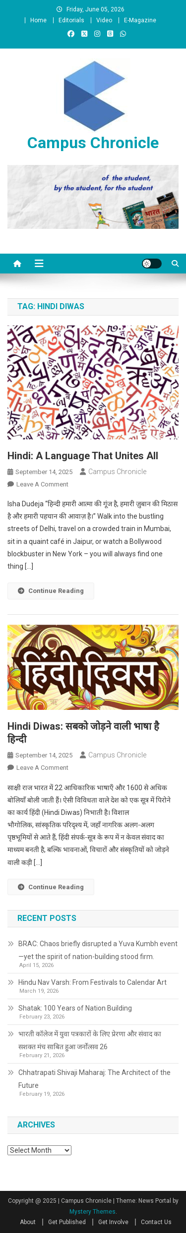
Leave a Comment (42, 484)
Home (38, 20)
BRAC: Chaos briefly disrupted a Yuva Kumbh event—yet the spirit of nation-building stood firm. (98, 950)
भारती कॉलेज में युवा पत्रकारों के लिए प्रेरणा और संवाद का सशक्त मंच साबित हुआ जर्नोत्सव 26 (89, 1040)
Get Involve (113, 1222)
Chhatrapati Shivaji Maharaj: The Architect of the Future (94, 1079)
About (28, 1222)
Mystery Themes (92, 1211)
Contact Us (156, 1222)
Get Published (67, 1222)
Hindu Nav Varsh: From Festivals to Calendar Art (92, 982)
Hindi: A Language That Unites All (82, 456)
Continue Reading (51, 590)
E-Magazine (140, 20)
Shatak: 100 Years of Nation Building (75, 1008)
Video (104, 20)
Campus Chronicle (93, 142)
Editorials (71, 20)
